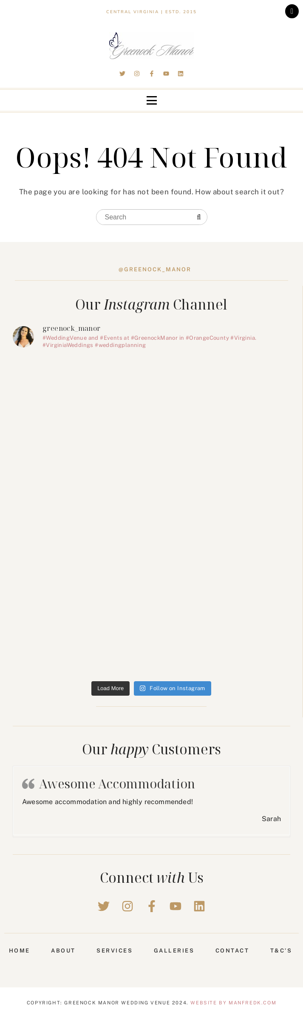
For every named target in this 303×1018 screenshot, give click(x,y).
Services (114, 950)
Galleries (174, 950)
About (63, 950)
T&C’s (281, 950)
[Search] (199, 217)
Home (19, 950)
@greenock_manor (155, 269)
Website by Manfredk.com (233, 1003)
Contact (232, 950)
